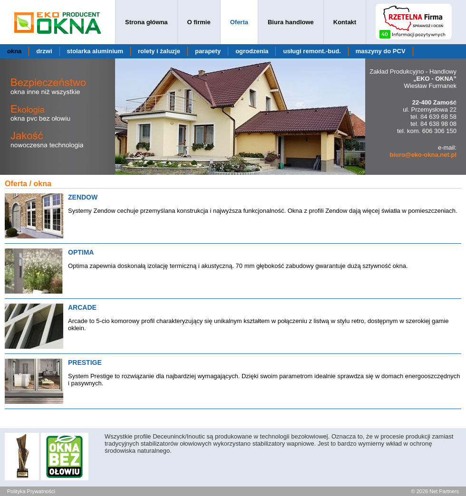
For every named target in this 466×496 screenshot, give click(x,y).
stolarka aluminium (95, 51)
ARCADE (82, 307)
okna (14, 51)
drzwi (44, 51)
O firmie (199, 22)
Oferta (239, 22)
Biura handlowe (291, 22)
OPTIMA (81, 252)
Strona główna (146, 22)
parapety (208, 51)
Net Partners (444, 491)
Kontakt (344, 22)
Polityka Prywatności (31, 491)
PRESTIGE (85, 362)
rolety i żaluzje (159, 51)
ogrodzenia (251, 51)
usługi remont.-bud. (311, 51)
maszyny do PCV (381, 51)
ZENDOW (82, 197)
